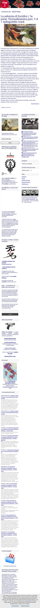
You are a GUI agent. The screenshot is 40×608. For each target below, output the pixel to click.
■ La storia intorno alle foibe (28, 145)
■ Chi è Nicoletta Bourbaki (27, 131)
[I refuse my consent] (38, 601)
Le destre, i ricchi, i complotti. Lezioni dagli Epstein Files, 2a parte (10, 380)
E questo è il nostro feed (10, 331)
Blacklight (29, 601)
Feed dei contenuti (26, 180)
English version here (6, 247)
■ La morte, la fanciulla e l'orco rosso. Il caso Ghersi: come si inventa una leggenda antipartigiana (30, 142)
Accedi (23, 178)
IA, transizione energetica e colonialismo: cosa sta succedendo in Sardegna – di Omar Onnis (9, 413)
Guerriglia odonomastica (8, 370)
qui (27, 50)
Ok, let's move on (15, 605)
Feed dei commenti (26, 182)
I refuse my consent (25, 605)
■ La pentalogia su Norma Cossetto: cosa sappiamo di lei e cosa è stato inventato (29, 134)
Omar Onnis (4, 450)
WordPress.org (25, 184)
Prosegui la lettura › (35, 103)
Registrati (24, 176)
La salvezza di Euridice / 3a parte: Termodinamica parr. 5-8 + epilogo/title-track (19, 19)
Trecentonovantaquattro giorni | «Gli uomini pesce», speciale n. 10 (10, 435)
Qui (2, 181)
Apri (3, 178)
